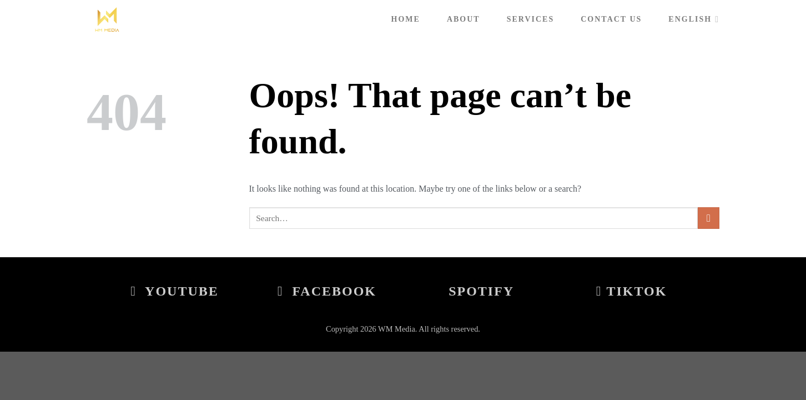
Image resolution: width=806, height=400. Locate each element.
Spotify (481, 291)
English (693, 19)
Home (405, 19)
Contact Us (611, 19)
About (463, 19)
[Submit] (708, 218)
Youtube (174, 291)
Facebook (327, 291)
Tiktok (631, 291)
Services (531, 19)
